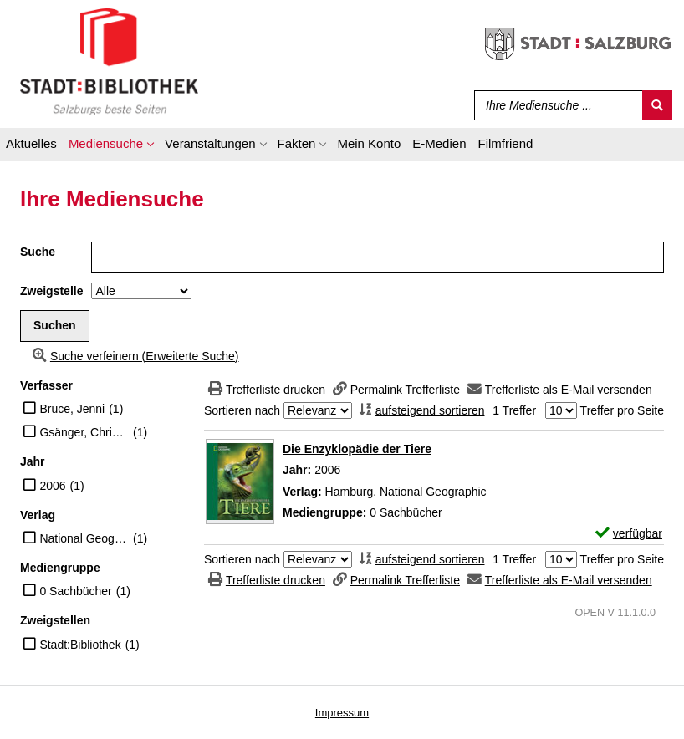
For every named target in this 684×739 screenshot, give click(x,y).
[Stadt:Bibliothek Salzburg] (109, 61)
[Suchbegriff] (554, 105)
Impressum (342, 712)
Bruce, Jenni (72, 408)
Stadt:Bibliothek (79, 644)
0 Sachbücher (75, 591)
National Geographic (84, 538)
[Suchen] (657, 105)
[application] (111, 146)
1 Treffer (514, 410)
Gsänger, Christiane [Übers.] (84, 432)
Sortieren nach (242, 410)
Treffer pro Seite (622, 410)
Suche (37, 251)
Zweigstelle (51, 291)
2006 (52, 485)
